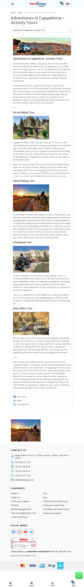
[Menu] (12, 3)
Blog (45, 497)
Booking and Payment (52, 513)
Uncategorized (23, 404)
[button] (68, 4)
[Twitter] (31, 531)
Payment (14, 505)
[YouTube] (25, 531)
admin (19, 400)
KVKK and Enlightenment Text (23, 513)
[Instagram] (19, 531)
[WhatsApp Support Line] (79, 575)
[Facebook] (13, 531)
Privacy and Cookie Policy (53, 505)
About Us (15, 493)
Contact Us (15, 497)
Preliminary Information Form (55, 501)
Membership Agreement (21, 509)
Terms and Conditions (20, 501)
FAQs (45, 493)
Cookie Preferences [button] (19, 517)
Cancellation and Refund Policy (56, 509)
